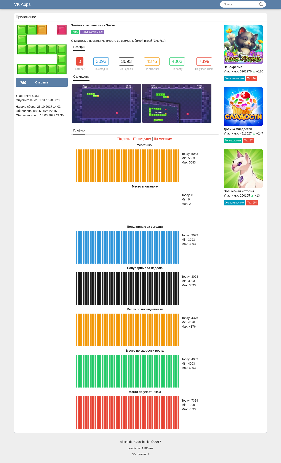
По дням (124, 139)
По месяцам (163, 139)
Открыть (41, 82)
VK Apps (22, 4)
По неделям (142, 139)
